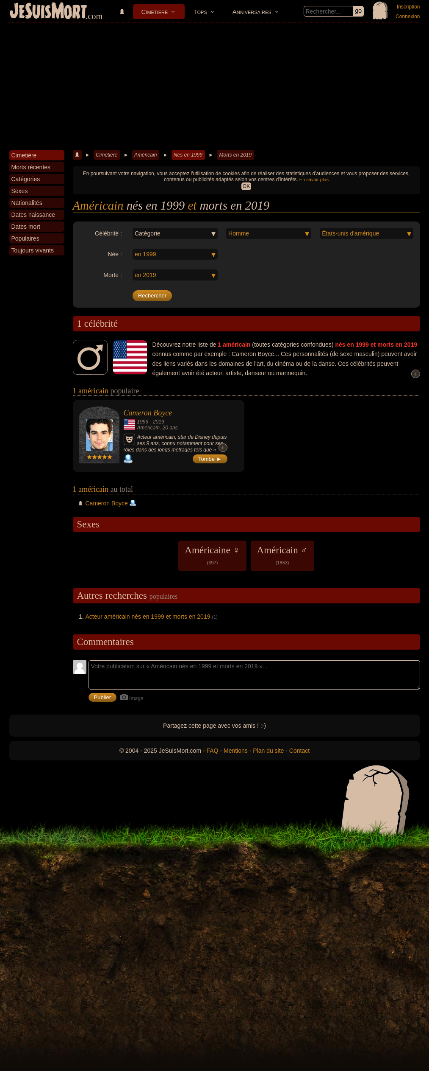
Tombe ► (210, 459)
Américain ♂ (282, 555)
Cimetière (154, 11)
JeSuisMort (48, 12)
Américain (145, 155)
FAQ (213, 750)
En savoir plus (314, 179)
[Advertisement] (214, 86)
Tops (200, 11)
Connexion (408, 17)
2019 (158, 422)
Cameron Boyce (148, 413)
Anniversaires (251, 11)
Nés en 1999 (188, 155)
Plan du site (268, 750)
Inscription (408, 7)
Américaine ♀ (212, 555)
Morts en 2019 (235, 155)
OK (246, 186)
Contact (299, 750)
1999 (143, 422)
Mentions (236, 750)
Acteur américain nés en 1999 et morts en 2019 (148, 616)
